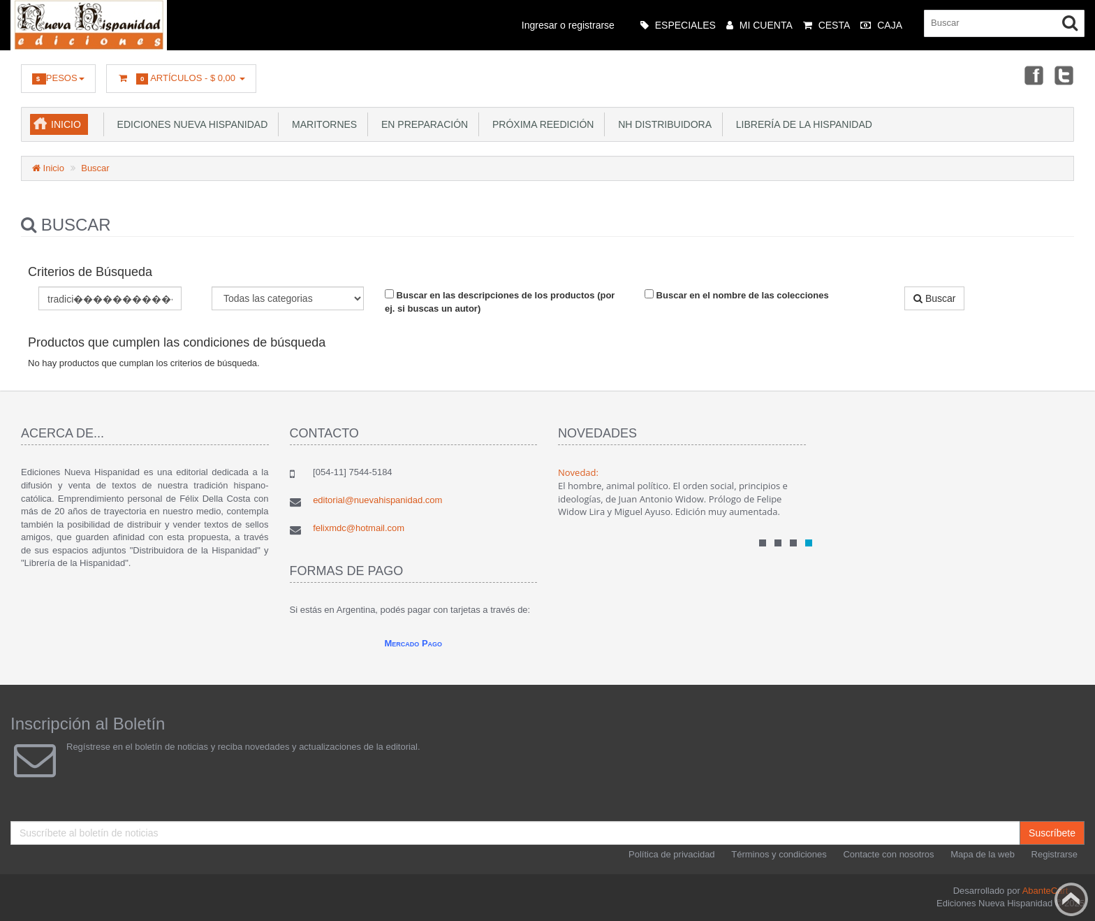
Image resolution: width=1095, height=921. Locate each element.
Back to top (1071, 899)
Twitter (1064, 74)
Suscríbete (1052, 833)
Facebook (1032, 74)
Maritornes (321, 124)
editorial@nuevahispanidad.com (377, 500)
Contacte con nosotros (888, 854)
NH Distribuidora (662, 124)
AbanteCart (1045, 890)
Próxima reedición (540, 124)
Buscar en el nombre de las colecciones (737, 294)
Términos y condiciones (779, 854)
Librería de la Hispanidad (801, 124)
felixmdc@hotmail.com (358, 528)
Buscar (95, 168)
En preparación (422, 124)
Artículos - (181, 79)
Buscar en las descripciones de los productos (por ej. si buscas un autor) (500, 301)
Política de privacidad (672, 854)
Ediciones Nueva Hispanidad (190, 124)
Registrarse (1054, 854)
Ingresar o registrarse (568, 25)
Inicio (66, 124)
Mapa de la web (982, 854)
